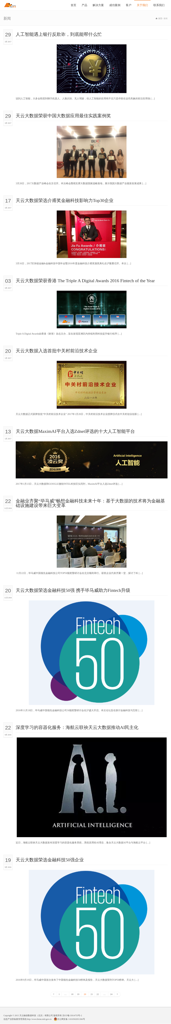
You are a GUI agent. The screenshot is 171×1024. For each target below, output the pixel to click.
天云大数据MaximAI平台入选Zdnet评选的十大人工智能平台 (75, 431)
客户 (128, 5)
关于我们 (142, 5)
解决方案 (98, 5)
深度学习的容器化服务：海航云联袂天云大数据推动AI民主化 (77, 727)
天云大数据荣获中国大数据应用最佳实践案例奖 (63, 115)
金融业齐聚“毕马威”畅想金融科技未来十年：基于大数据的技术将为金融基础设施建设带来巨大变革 (90, 503)
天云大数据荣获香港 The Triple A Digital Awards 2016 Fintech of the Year (85, 280)
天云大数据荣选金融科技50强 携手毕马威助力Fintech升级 (73, 590)
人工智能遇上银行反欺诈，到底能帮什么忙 (59, 34)
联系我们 (159, 5)
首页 (73, 5)
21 (92, 994)
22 (97, 994)
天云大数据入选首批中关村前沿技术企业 (56, 350)
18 (72, 994)
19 (78, 994)
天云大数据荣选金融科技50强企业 (50, 859)
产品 (84, 5)
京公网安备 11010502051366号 (69, 1019)
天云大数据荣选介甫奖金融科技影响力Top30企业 (64, 200)
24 (111, 994)
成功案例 (114, 5)
